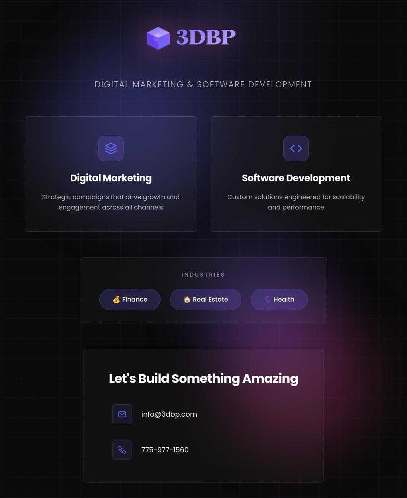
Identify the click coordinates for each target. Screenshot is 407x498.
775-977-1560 (165, 450)
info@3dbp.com (169, 414)
